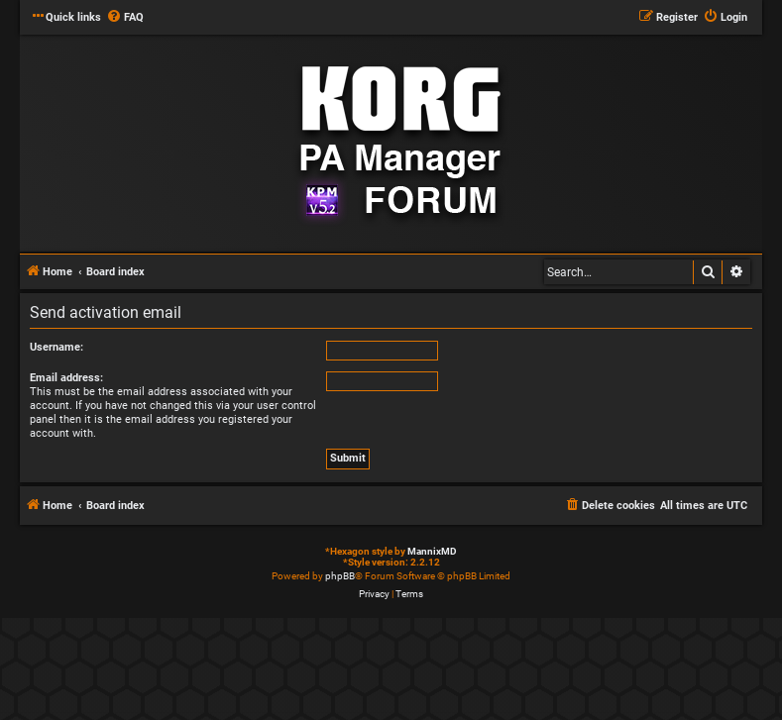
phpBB (340, 575)
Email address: (66, 377)
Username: (56, 347)
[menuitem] (125, 18)
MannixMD (432, 551)
